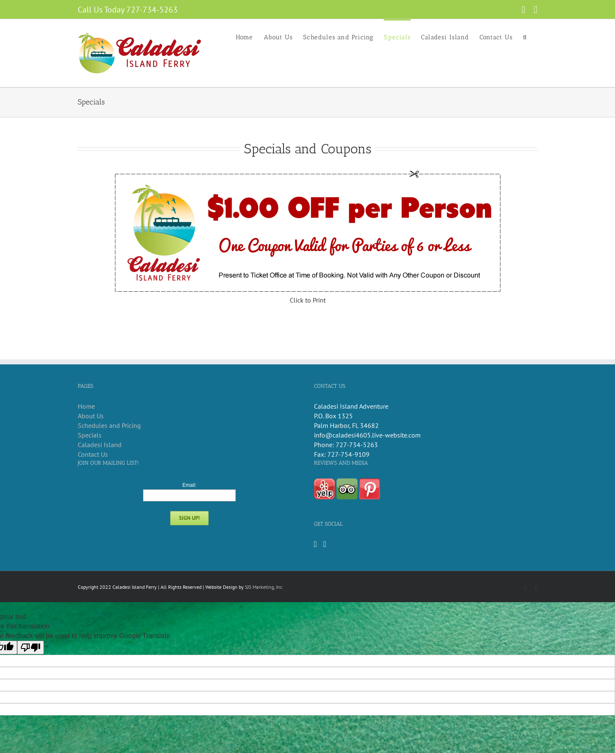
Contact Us (93, 454)
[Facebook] (315, 544)
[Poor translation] (30, 647)
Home (86, 406)
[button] (525, 36)
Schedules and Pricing (109, 425)
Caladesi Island (100, 444)
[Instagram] (324, 544)
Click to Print (308, 300)
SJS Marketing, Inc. (264, 587)
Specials (90, 435)
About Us (91, 416)
